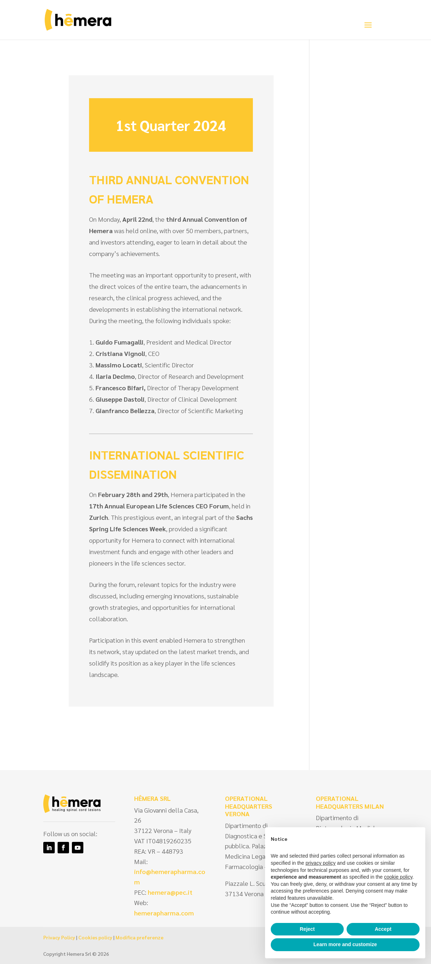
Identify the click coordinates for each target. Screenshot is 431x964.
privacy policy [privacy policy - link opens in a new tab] (320, 863)
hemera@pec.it (170, 892)
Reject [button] (307, 929)
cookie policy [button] (398, 877)
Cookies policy (95, 937)
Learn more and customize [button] (345, 944)
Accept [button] (383, 929)
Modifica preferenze (139, 937)
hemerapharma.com (164, 913)
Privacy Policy (59, 937)
